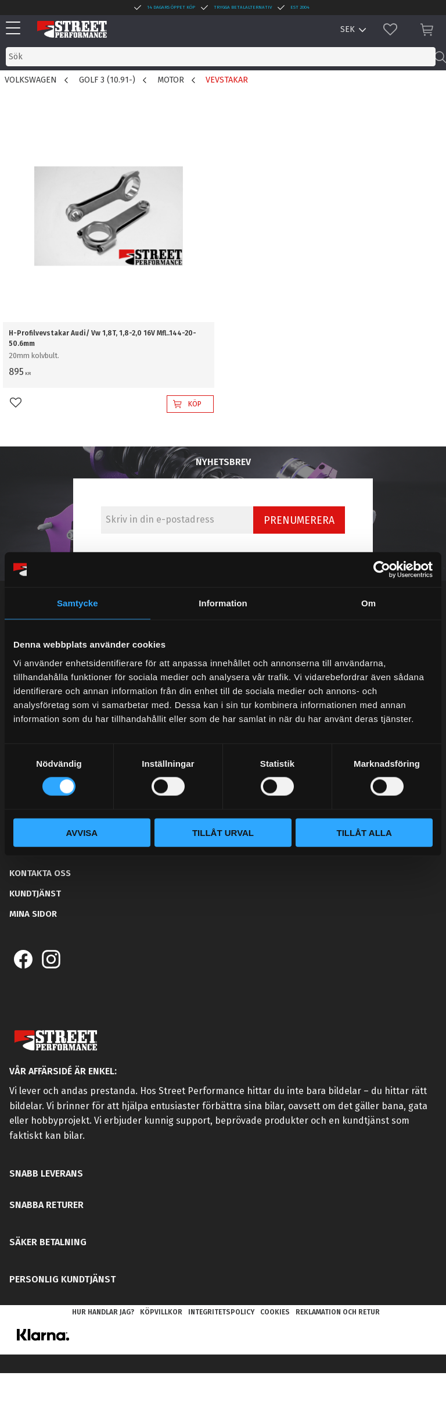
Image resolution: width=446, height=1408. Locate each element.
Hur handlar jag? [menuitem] (103, 1312)
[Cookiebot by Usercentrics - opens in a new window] (382, 569)
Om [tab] (368, 603)
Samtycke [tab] (77, 603)
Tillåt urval (223, 832)
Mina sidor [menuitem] (33, 914)
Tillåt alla (364, 832)
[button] (16, 29)
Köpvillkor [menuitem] (161, 1312)
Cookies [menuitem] (275, 1312)
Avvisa (82, 832)
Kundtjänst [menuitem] (35, 893)
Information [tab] (223, 603)
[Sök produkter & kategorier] (221, 56)
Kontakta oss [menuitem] (40, 873)
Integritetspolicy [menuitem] (221, 1312)
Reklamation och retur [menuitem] (338, 1312)
